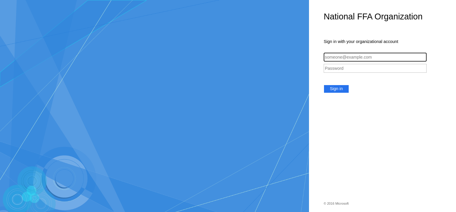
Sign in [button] (336, 88)
